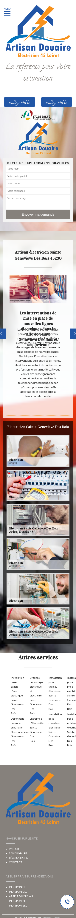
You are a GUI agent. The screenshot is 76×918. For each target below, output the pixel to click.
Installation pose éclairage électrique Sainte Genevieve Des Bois (70, 730)
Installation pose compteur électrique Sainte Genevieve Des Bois (52, 730)
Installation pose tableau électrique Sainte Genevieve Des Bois (52, 693)
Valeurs (14, 848)
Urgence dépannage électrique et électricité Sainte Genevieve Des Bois (33, 695)
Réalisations (18, 857)
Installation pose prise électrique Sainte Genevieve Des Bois (70, 693)
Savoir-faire (18, 853)
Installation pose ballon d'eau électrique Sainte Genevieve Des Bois (14, 695)
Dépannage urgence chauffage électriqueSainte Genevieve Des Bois (14, 732)
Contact (15, 862)
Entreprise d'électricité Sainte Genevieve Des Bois (33, 729)
